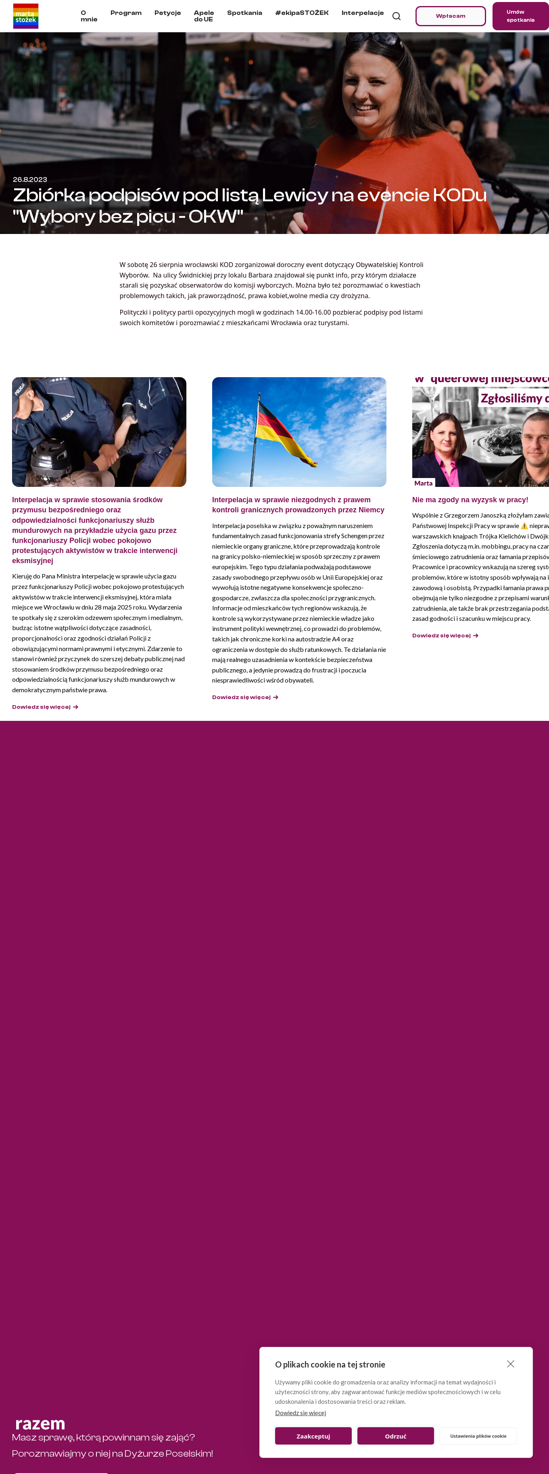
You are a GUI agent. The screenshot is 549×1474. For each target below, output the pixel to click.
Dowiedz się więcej (300, 1412)
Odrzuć (396, 1436)
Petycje (167, 13)
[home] (26, 16)
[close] (511, 1363)
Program (126, 13)
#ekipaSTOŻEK (302, 13)
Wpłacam (451, 16)
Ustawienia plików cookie (478, 1436)
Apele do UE (204, 16)
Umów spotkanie (521, 16)
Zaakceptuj (313, 1436)
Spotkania (244, 13)
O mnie (89, 16)
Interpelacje (363, 13)
